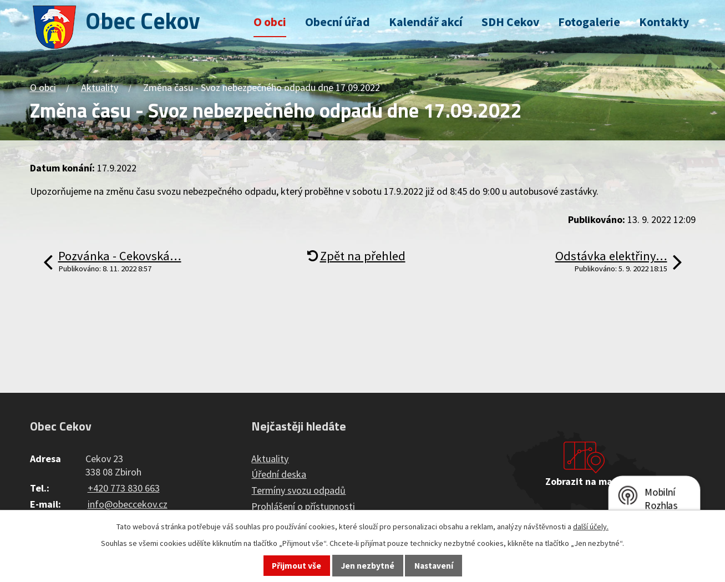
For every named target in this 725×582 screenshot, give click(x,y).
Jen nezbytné (367, 565)
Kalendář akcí (426, 21)
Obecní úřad (337, 21)
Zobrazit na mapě (584, 481)
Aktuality (99, 87)
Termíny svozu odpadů (298, 490)
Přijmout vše (296, 565)
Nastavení (433, 565)
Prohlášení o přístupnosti (303, 506)
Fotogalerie (589, 21)
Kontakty (664, 21)
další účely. (591, 527)
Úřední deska (278, 474)
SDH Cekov (510, 21)
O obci (270, 21)
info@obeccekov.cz (128, 504)
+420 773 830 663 (124, 488)
